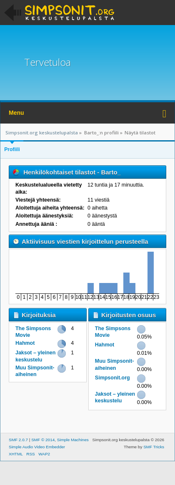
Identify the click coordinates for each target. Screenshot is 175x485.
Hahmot (25, 343)
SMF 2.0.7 (18, 439)
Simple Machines (73, 439)
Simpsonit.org (112, 378)
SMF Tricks (153, 447)
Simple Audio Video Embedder (37, 447)
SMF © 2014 (43, 439)
